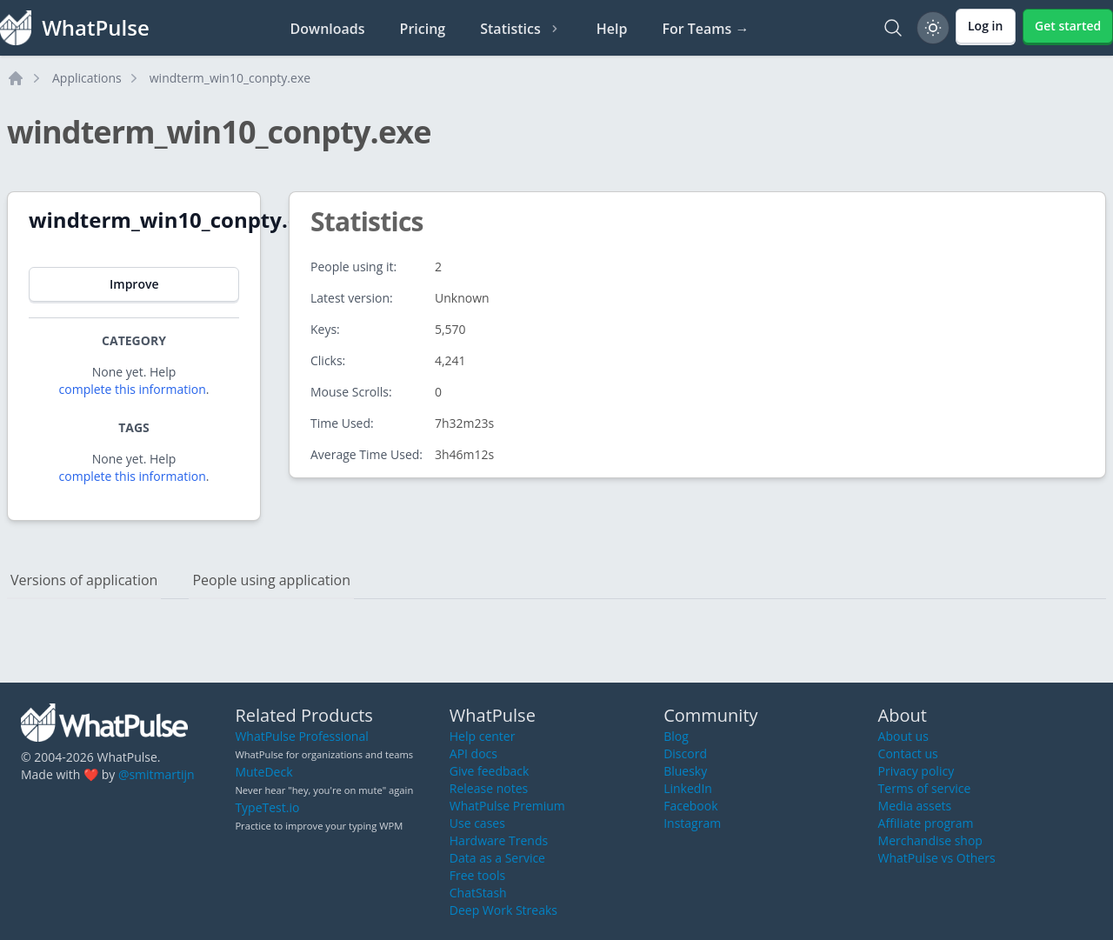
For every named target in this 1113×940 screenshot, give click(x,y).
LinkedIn (687, 788)
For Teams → (705, 28)
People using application (271, 580)
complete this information (132, 389)
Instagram (692, 823)
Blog (676, 736)
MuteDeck (263, 771)
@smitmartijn (156, 774)
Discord (685, 753)
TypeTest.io (267, 807)
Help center (483, 736)
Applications (87, 78)
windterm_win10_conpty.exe (230, 78)
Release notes (489, 788)
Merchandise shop (930, 840)
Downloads (327, 28)
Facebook (690, 805)
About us (903, 736)
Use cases (477, 823)
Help (612, 28)
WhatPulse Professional (301, 736)
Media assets (915, 805)
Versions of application (83, 580)
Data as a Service (497, 858)
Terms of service (924, 788)
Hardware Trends (499, 840)
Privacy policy (916, 771)
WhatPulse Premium (507, 805)
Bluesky (685, 771)
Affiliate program (926, 823)
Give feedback (490, 771)
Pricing (423, 28)
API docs (473, 753)
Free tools (477, 875)
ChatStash (478, 892)
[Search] (893, 27)
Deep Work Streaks (503, 910)
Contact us (908, 753)
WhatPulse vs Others (937, 858)
